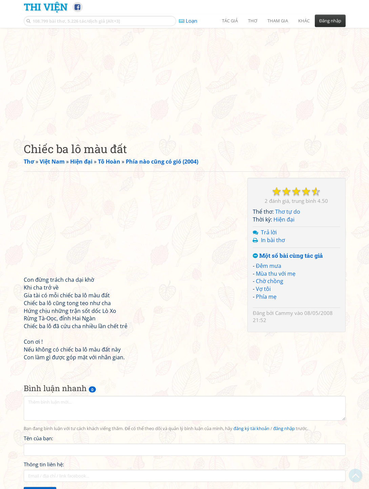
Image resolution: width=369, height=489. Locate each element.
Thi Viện (45, 6)
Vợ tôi (263, 289)
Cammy (284, 313)
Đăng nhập (330, 21)
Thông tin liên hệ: (44, 464)
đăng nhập (284, 428)
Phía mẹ (266, 296)
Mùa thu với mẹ (275, 273)
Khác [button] (304, 21)
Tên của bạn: (38, 438)
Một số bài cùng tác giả (288, 256)
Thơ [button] (252, 21)
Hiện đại (283, 219)
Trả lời (269, 232)
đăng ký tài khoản (251, 428)
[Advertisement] (185, 79)
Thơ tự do (287, 211)
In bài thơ (273, 240)
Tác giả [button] (230, 21)
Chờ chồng (269, 281)
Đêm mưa (268, 266)
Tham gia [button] (277, 21)
